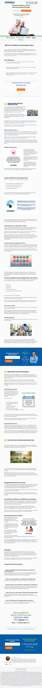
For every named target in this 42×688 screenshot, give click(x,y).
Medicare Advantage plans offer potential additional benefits (18, 61)
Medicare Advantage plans (9, 106)
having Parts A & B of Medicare (25, 67)
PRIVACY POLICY (24, 671)
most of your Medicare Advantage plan (17, 124)
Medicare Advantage (8, 131)
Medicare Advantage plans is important (24, 472)
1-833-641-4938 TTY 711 (25, 359)
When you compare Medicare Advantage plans (13, 339)
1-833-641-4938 (31, 3)
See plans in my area (26, 10)
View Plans (21, 89)
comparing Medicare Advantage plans (14, 279)
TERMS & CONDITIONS (18, 671)
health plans (15, 430)
